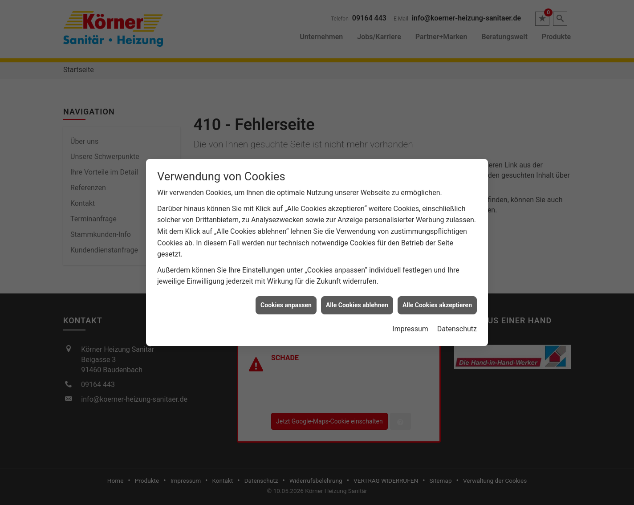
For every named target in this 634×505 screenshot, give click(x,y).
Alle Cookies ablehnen (357, 301)
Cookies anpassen (286, 301)
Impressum (410, 325)
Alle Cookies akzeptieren (437, 301)
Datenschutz (457, 325)
